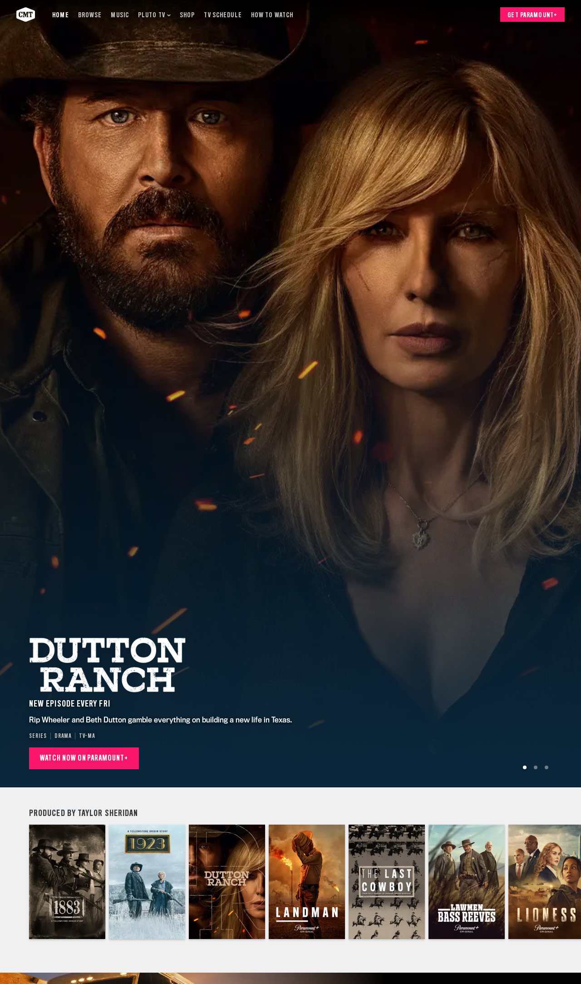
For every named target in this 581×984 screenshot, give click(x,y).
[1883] (67, 882)
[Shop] (187, 14)
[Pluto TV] (154, 14)
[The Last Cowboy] (387, 882)
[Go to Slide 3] (546, 767)
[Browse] (90, 14)
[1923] (147, 882)
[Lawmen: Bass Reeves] (466, 882)
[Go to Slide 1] (525, 767)
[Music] (119, 14)
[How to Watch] (272, 14)
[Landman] (307, 882)
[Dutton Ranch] (227, 882)
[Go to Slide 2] (535, 767)
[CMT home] (25, 14)
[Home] (60, 14)
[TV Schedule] (222, 14)
